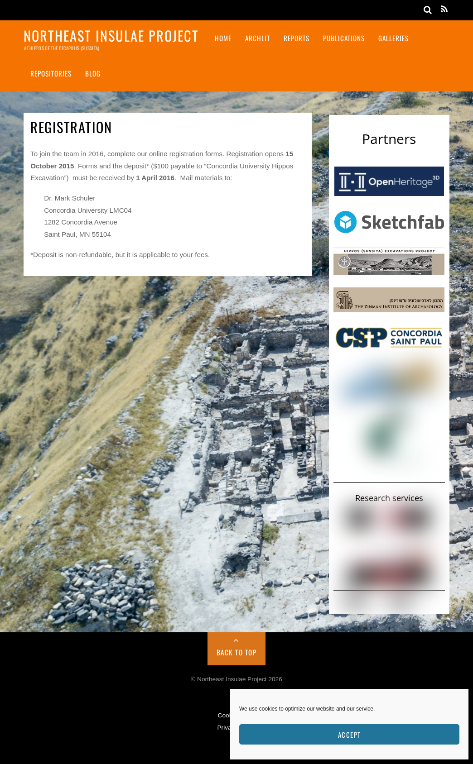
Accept (349, 735)
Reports (296, 38)
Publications (344, 38)
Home (223, 38)
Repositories (51, 73)
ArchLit (257, 38)
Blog (93, 73)
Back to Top (237, 652)
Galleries (393, 38)
